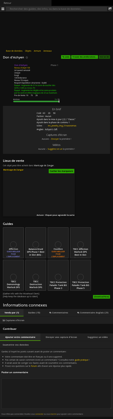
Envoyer (55, 138)
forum (34, 366)
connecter (39, 414)
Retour (7, 3)
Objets (28, 50)
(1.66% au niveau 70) (27, 88)
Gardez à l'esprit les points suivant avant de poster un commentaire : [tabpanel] (56, 382)
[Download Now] (101, 296)
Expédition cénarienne (31, 83)
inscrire (53, 414)
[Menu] (3, 9)
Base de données (14, 50)
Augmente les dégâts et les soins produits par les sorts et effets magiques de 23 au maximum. (35, 91)
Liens (67, 57)
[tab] (12, 312)
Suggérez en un (55, 148)
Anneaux (47, 50)
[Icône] (8, 67)
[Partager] (110, 9)
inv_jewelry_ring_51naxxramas (60, 125)
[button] (60, 199)
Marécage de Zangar (44, 165)
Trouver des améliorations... (84, 57)
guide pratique (81, 359)
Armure (37, 50)
